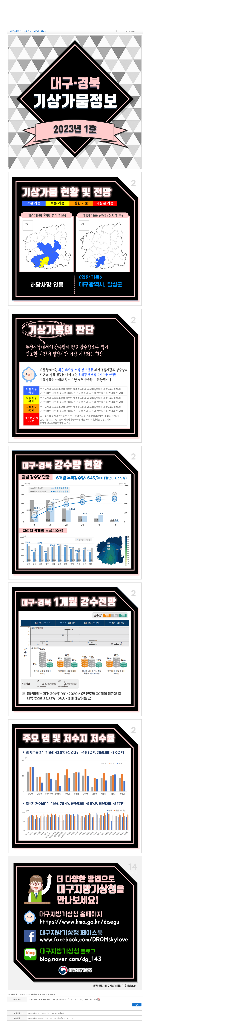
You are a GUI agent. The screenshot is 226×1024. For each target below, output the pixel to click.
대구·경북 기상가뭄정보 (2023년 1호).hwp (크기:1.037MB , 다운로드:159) (64, 999)
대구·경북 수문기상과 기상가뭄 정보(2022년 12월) (51, 1018)
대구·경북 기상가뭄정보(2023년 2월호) (46, 1013)
